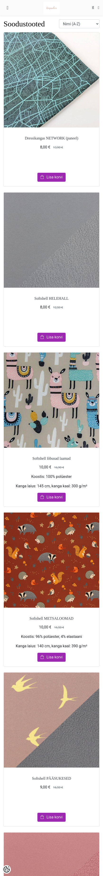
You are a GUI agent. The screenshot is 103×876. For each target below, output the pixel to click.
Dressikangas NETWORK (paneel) (51, 138)
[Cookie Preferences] (6, 869)
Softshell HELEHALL (51, 298)
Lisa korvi (51, 177)
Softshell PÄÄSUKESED (51, 778)
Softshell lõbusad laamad (51, 458)
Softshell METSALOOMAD (51, 618)
